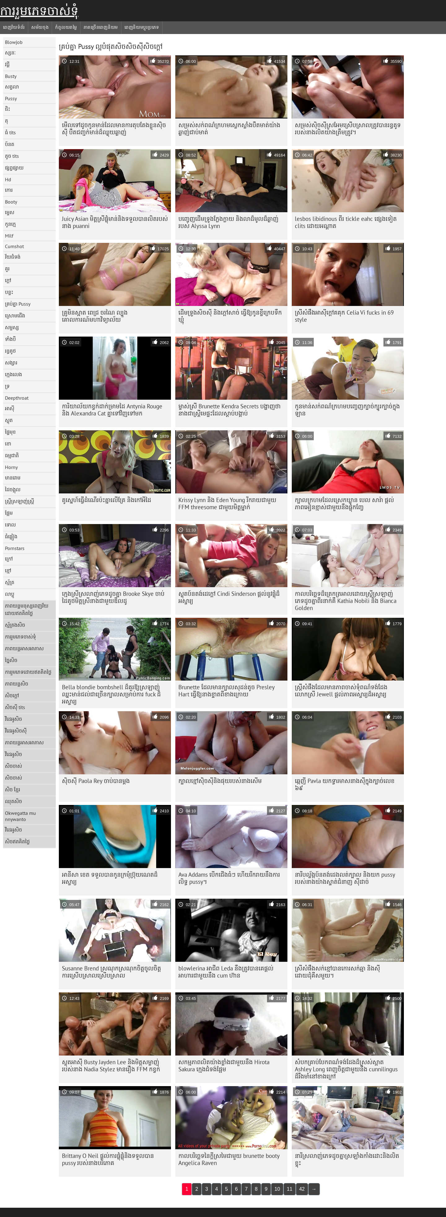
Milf (9, 236)
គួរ (7, 268)
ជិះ (7, 109)
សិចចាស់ (13, 766)
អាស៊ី (9, 408)
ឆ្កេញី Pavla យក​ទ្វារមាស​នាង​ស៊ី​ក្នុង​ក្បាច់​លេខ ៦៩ (345, 784)
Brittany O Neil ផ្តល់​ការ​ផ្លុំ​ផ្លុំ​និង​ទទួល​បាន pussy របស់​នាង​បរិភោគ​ (108, 1159)
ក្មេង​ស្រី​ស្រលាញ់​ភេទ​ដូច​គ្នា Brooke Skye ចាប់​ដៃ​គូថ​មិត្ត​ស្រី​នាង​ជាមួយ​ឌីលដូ (113, 597)
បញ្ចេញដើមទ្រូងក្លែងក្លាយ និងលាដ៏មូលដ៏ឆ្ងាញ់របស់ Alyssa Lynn (228, 222)
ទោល (10, 525)
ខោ (8, 444)
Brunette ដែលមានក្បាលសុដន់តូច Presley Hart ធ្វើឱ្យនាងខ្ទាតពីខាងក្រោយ (226, 690)
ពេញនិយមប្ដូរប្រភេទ (142, 27)
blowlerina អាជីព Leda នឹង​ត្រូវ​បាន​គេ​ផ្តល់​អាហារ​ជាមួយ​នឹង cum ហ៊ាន (225, 972)
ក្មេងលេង (13, 374)
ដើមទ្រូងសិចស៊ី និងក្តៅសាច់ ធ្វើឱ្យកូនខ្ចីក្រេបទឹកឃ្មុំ (230, 316)
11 (289, 1189)
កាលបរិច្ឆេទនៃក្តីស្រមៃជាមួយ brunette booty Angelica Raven (229, 1159)
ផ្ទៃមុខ (10, 432)
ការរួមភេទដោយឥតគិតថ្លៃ (28, 672)
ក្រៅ (9, 559)
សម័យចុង (40, 27)
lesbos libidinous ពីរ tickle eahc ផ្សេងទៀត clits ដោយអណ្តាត (346, 222)
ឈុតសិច (13, 801)
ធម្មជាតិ (12, 455)
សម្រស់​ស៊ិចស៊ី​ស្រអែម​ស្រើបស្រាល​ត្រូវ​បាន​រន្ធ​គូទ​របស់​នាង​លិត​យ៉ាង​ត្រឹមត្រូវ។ (348, 128)
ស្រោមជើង (15, 315)
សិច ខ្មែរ (12, 789)
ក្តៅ (8, 280)
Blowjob (14, 42)
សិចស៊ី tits (15, 707)
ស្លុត (9, 420)
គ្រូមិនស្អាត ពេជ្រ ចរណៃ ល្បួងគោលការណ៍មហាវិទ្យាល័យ (95, 316)
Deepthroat (16, 398)
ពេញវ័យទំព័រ (14, 27)
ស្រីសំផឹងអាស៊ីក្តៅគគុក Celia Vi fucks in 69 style (344, 316)
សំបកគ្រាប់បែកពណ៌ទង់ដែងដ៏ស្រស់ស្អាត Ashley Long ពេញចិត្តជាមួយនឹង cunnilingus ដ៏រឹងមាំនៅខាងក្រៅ (346, 1069)
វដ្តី (7, 64)
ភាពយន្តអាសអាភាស (24, 648)
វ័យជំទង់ (12, 257)
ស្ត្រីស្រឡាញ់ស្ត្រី (19, 501)
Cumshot (14, 246)
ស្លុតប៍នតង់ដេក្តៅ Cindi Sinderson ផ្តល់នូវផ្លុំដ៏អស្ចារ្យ (229, 597)
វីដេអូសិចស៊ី (16, 731)
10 (277, 1189)
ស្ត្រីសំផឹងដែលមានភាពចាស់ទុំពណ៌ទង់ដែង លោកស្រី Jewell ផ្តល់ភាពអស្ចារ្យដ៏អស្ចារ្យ (341, 690)
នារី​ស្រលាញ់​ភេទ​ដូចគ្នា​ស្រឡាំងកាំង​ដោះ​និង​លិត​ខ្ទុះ (347, 1159)
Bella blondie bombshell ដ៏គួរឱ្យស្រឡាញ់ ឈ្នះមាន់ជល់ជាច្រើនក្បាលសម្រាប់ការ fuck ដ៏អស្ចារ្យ (111, 694)
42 (302, 1189)
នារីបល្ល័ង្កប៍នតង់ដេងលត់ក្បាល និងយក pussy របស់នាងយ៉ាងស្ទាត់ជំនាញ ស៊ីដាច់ (345, 878)
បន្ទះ (9, 292)
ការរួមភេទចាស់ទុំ (39, 11)
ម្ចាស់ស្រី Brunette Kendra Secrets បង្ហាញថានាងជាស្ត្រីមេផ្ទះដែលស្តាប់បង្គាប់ (229, 409)
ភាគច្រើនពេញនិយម (101, 27)
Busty (10, 76)
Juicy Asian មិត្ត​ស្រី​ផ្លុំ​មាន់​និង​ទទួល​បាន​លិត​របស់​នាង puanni (115, 222)
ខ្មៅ (8, 570)
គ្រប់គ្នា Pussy (17, 304)
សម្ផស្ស (12, 327)
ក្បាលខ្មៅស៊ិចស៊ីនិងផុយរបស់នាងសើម (220, 781)
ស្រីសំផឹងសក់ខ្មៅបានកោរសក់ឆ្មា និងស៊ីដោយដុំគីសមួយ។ (337, 972)
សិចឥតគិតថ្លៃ (17, 841)
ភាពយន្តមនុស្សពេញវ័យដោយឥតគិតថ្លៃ (26, 609)
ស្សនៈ (10, 52)
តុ (6, 121)
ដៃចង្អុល (12, 489)
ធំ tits (10, 132)
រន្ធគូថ (10, 351)
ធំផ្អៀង (11, 536)
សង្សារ (11, 362)
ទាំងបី (10, 339)
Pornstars (14, 548)
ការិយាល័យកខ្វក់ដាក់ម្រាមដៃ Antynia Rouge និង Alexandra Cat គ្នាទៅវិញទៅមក (112, 409)
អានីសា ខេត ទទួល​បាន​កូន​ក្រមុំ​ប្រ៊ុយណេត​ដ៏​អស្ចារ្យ (110, 878)
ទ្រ (7, 386)
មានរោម (12, 478)
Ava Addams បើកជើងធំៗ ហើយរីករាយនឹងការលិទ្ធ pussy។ (229, 878)
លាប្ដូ (9, 594)
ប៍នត (9, 144)
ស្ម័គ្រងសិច (15, 625)
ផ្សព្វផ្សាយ (14, 168)
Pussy (11, 98)
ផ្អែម (9, 513)
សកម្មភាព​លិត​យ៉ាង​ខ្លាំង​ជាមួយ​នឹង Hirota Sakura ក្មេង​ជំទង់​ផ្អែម (223, 1065)
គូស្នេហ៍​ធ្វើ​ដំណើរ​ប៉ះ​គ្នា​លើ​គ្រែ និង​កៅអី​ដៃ (106, 500)
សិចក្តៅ (12, 695)
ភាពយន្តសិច (16, 684)
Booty (11, 202)
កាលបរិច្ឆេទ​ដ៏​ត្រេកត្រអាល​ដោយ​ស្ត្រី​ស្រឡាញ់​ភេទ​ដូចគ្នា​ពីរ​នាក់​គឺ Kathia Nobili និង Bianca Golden (345, 601)
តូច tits (12, 156)
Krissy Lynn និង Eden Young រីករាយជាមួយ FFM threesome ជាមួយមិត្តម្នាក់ (227, 503)
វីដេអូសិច (13, 719)
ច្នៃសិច (11, 660)
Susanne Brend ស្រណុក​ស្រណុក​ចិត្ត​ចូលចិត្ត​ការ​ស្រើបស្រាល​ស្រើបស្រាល (111, 972)
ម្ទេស (9, 212)
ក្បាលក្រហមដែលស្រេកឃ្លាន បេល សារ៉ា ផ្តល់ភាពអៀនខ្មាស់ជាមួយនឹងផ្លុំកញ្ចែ (344, 503)
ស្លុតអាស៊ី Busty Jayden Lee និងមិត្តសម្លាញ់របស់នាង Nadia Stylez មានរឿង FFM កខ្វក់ (111, 1065)
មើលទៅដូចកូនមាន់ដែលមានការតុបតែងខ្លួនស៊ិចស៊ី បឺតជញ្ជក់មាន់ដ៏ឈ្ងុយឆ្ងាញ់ (114, 128)
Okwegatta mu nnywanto (20, 816)
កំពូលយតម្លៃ (66, 27)
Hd (8, 179)
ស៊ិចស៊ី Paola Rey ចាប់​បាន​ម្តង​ (96, 781)
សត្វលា (12, 87)
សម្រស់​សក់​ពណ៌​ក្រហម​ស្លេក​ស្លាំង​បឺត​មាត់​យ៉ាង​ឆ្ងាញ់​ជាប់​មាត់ (229, 128)
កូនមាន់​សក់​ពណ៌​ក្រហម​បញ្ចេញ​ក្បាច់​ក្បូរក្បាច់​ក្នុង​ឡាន (347, 409)
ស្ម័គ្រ (9, 582)
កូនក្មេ (10, 224)
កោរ (9, 190)
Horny (11, 467)
